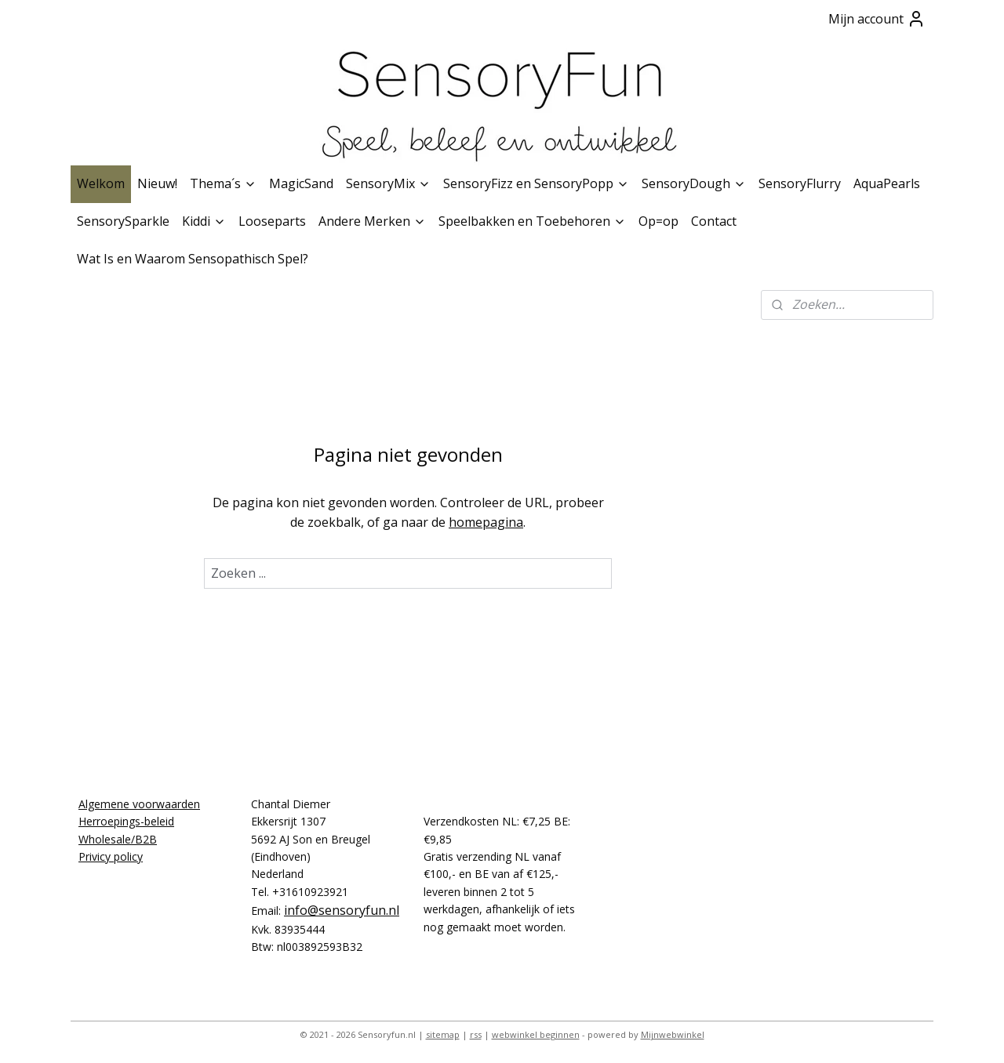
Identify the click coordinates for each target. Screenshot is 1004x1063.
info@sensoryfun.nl (341, 910)
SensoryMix (388, 183)
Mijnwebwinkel (672, 1034)
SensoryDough (694, 183)
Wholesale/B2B (117, 839)
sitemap (443, 1034)
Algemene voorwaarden (139, 803)
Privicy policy (110, 856)
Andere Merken (372, 221)
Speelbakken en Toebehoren (532, 221)
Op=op (658, 221)
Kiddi (204, 221)
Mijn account (877, 18)
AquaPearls (886, 183)
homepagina (486, 522)
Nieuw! (157, 183)
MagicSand (301, 183)
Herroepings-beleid (126, 821)
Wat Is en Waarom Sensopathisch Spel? (192, 258)
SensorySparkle (123, 221)
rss (476, 1034)
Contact (714, 221)
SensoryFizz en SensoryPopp (536, 183)
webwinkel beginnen (536, 1034)
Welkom (101, 183)
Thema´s (223, 183)
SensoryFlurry (799, 183)
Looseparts (272, 221)
